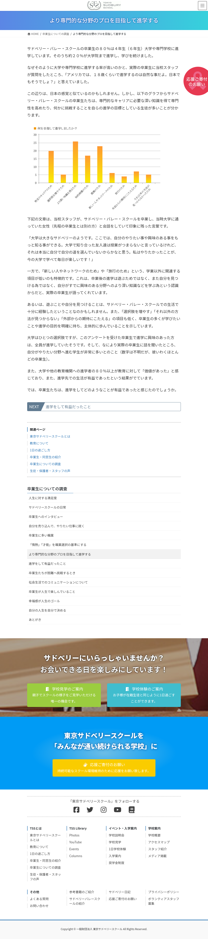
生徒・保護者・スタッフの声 (50, 470)
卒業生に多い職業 (41, 535)
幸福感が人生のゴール (44, 601)
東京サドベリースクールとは (50, 436)
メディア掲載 (157, 856)
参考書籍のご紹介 (81, 892)
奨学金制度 (116, 862)
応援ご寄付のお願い (123, 899)
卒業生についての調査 (45, 464)
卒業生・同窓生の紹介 (45, 457)
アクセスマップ (159, 842)
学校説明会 (116, 835)
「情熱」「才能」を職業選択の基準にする (57, 544)
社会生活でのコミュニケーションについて (58, 582)
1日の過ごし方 (40, 450)
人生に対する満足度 (43, 498)
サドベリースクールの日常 (47, 507)
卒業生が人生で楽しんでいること (52, 591)
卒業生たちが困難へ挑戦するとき (52, 573)
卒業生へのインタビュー (46, 516)
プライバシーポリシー (163, 892)
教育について (39, 443)
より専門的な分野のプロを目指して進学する (60, 554)
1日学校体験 (117, 849)
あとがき (35, 619)
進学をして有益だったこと (68, 406)
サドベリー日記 (120, 892)
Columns (75, 856)
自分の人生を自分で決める (47, 610)
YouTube (75, 842)
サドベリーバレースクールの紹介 (84, 901)
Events (74, 849)
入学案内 (115, 856)
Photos (74, 835)
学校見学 (115, 842)
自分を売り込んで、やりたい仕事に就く (57, 526)
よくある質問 (39, 899)
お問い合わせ (39, 905)
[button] (64, 695)
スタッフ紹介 (157, 849)
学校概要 (154, 835)
